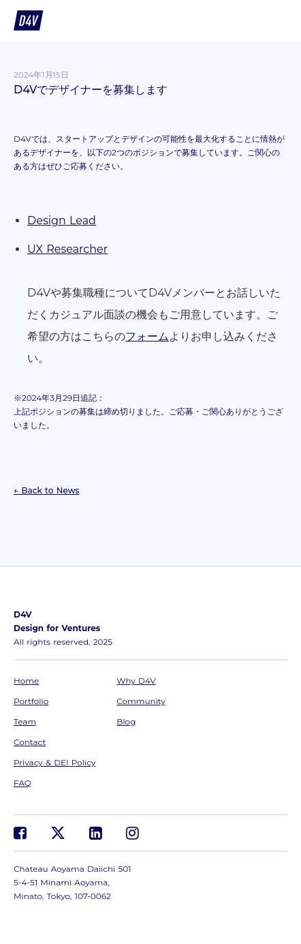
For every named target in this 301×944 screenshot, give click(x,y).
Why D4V (135, 680)
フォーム (147, 336)
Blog (126, 721)
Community (140, 701)
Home (26, 680)
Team (25, 721)
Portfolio (31, 701)
